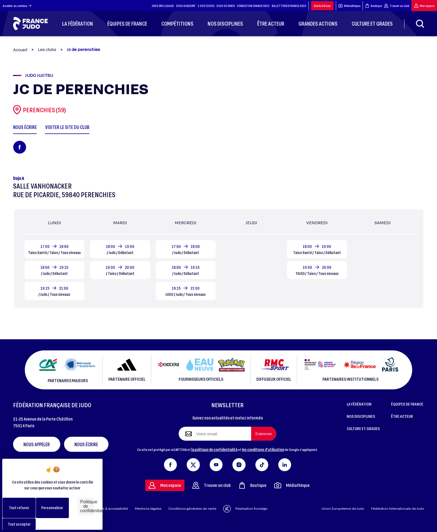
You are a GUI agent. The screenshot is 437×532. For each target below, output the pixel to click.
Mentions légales (148, 508)
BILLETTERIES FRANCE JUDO (289, 5)
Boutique (373, 6)
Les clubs (47, 50)
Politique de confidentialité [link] (87, 506)
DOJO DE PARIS (226, 5)
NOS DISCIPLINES (361, 416)
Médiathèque (349, 6)
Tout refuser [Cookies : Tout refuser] (19, 507)
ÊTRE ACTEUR (402, 416)
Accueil (20, 49)
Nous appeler (36, 444)
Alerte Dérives (322, 6)
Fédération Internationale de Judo (397, 508)
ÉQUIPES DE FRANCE (407, 403)
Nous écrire (86, 444)
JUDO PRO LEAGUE (163, 5)
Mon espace (424, 6)
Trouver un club (396, 6)
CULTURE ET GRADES (363, 428)
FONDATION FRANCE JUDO (253, 5)
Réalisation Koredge (245, 509)
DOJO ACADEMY (185, 5)
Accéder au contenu (17, 6)
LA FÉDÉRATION (359, 403)
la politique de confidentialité (214, 449)
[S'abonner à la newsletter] (263, 434)
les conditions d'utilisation (263, 449)
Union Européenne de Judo (343, 508)
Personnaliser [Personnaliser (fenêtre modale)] (52, 507)
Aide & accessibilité (112, 508)
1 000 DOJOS (206, 5)
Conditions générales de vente (192, 508)
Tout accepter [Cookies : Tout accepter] (19, 524)
